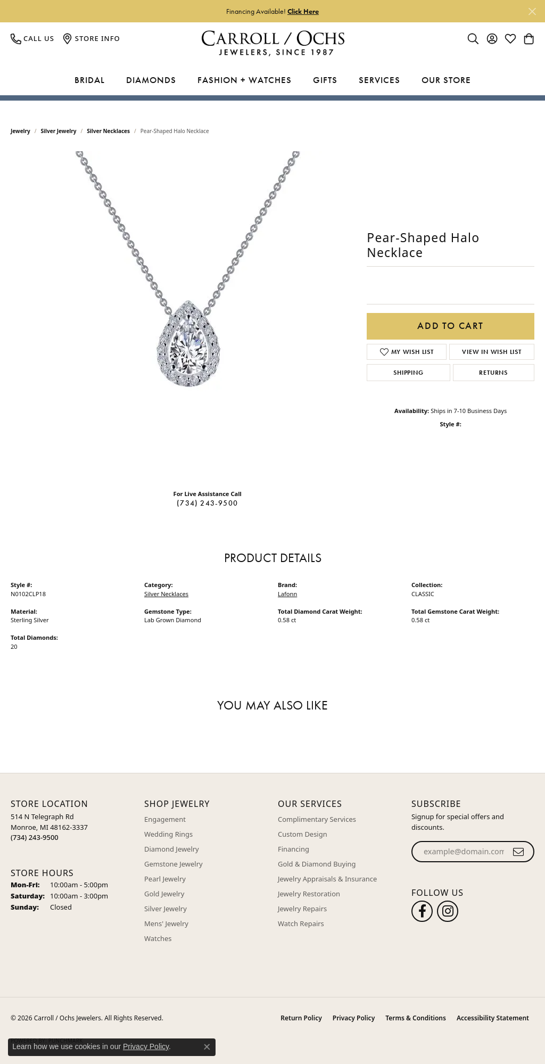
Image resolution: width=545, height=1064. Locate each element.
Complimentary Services (317, 819)
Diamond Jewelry (171, 849)
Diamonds (151, 80)
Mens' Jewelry (166, 923)
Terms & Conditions (415, 1017)
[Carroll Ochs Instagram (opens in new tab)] (447, 911)
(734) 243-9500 (207, 503)
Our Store (446, 80)
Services (379, 80)
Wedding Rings (168, 834)
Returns (493, 372)
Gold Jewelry (164, 893)
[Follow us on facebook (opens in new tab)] (422, 911)
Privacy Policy (354, 1017)
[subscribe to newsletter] (518, 851)
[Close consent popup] (207, 1047)
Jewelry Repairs (302, 908)
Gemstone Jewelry (173, 864)
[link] (32, 38)
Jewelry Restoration (309, 893)
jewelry (20, 131)
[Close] (532, 11)
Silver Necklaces (108, 131)
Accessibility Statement (493, 1017)
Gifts (325, 80)
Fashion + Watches (244, 80)
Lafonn (287, 594)
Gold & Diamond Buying (317, 864)
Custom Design (302, 834)
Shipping (408, 372)
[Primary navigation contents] (272, 80)
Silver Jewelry (59, 131)
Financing (293, 849)
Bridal (90, 80)
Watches (157, 938)
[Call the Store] (35, 837)
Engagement (165, 819)
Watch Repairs (301, 923)
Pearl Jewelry (165, 879)
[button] (473, 38)
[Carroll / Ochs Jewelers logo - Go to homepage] (273, 43)
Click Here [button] (303, 11)
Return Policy (300, 1017)
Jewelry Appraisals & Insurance (327, 879)
